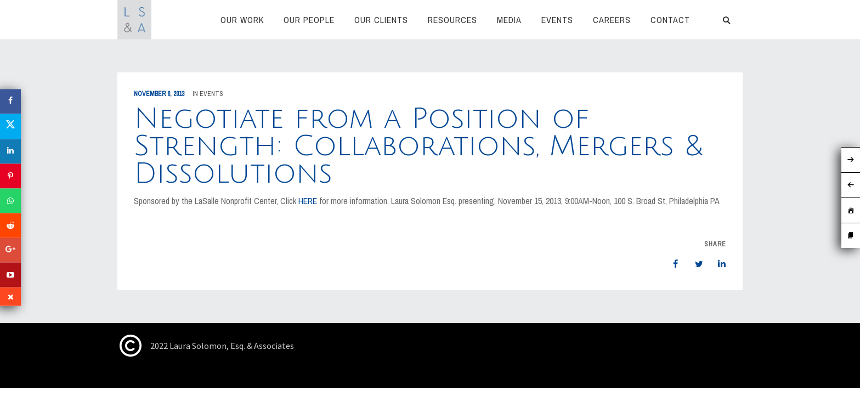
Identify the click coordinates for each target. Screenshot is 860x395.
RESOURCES (452, 20)
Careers (612, 20)
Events (557, 20)
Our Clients (381, 20)
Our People (309, 20)
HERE (307, 201)
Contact (670, 20)
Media (509, 20)
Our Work (242, 20)
